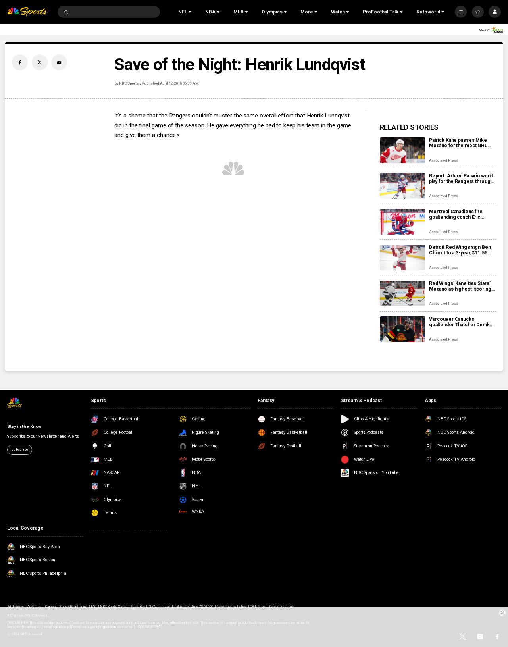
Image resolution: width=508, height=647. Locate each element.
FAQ (93, 606)
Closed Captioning (73, 606)
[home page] (27, 12)
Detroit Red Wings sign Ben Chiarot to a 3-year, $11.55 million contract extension (460, 250)
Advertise (34, 606)
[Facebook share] (20, 62)
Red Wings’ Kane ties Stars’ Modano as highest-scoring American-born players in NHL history (460, 286)
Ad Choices (15, 606)
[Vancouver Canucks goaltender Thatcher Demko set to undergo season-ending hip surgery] (402, 329)
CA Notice (257, 606)
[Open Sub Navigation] (191, 11)
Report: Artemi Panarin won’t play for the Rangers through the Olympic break (461, 178)
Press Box (136, 606)
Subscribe (19, 449)
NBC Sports (129, 83)
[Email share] (59, 62)
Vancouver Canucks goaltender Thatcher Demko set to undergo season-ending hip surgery (461, 321)
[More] (461, 12)
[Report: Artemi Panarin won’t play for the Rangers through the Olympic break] (402, 186)
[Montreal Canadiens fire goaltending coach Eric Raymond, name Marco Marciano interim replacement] (402, 222)
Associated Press (443, 160)
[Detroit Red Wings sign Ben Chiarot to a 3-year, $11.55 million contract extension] (402, 257)
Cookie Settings (281, 606)
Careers (51, 606)
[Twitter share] (40, 62)
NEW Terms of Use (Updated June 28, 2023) (181, 606)
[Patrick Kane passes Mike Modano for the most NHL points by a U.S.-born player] (402, 150)
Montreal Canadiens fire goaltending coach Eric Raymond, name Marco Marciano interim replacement (456, 214)
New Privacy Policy (231, 606)
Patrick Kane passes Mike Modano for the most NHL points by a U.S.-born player (460, 142)
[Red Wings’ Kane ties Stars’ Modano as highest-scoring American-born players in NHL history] (402, 293)
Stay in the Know (24, 426)
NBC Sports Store (113, 606)
